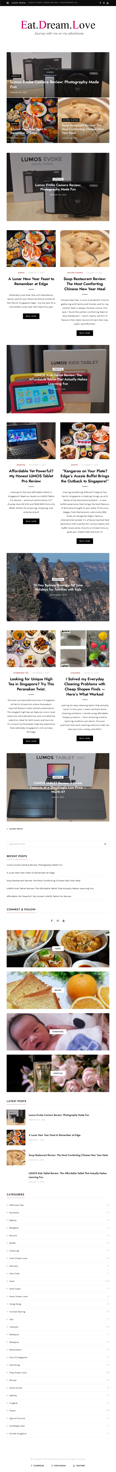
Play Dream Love (18, 1372)
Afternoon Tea (21, 673)
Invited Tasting (70, 120)
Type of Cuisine (17, 1418)
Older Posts (15, 829)
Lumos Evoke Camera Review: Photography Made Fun (54, 2)
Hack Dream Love (18, 1296)
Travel (12, 1410)
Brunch (13, 1235)
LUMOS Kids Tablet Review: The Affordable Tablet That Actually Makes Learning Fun (58, 379)
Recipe (12, 1380)
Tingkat (13, 1403)
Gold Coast (15, 1288)
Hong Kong (15, 1304)
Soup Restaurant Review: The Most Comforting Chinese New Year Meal (83, 129)
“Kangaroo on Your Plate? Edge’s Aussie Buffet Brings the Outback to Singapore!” (85, 476)
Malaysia (14, 1334)
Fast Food (14, 1273)
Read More (31, 316)
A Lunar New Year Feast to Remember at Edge (31, 872)
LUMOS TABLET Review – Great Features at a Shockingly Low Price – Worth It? (58, 787)
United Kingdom (18, 1433)
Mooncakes (15, 1349)
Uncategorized (17, 1425)
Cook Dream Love (18, 1258)
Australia (58, 579)
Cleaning (75, 673)
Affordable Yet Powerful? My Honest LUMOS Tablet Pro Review (31, 476)
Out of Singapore (18, 1357)
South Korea (15, 1387)
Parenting (14, 1365)
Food (11, 1281)
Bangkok (14, 1227)
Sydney (13, 1395)
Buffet (14, 124)
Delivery (13, 1266)
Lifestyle (15, 76)
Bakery (12, 1220)
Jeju (11, 1319)
